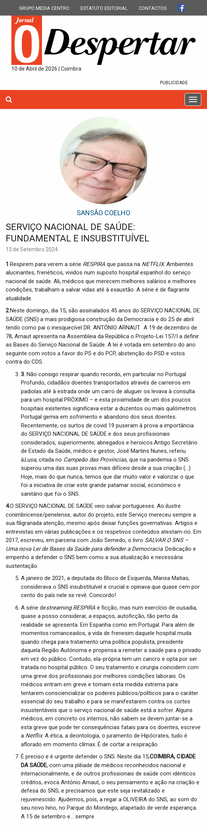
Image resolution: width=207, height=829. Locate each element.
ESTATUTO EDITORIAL (104, 8)
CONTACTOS (152, 8)
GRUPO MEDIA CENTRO (44, 8)
